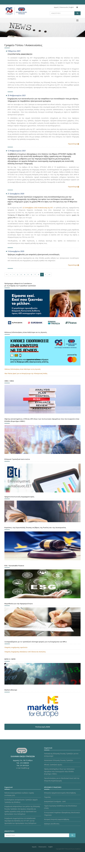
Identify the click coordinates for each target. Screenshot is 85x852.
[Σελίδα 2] (17, 274)
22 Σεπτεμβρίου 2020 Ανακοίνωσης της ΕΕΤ (38, 208)
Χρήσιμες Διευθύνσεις (51, 824)
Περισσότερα (72, 144)
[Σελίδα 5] (28, 274)
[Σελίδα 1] (14, 274)
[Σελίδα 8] (38, 274)
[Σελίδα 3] (21, 274)
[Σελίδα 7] (35, 274)
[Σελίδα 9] (42, 274)
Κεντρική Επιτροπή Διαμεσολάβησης (56, 819)
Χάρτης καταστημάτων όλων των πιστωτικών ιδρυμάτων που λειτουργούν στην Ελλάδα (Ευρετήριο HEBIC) (59, 771)
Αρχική (56, 7)
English (71, 7)
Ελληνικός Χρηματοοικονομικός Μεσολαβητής (60, 793)
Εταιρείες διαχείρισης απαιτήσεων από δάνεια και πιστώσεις (25, 652)
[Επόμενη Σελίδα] (45, 274)
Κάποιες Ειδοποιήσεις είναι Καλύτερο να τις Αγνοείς (22, 369)
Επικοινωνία (64, 7)
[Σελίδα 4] (24, 274)
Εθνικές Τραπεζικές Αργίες (53, 765)
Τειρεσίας (47, 797)
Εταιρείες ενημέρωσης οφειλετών (16, 647)
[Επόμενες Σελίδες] (49, 274)
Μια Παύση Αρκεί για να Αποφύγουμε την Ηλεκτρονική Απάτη (26, 373)
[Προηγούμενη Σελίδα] (10, 274)
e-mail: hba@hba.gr (22, 768)
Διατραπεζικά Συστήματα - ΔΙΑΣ (55, 801)
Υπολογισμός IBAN (42, 727)
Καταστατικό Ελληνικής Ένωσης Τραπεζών (58, 760)
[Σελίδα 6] (31, 274)
